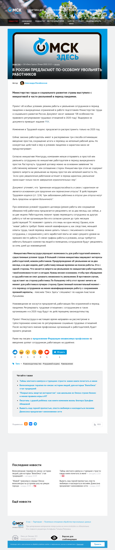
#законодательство (32, 363)
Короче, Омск (71, 22)
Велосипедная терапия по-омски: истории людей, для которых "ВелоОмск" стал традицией (31, 473)
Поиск (102, 15)
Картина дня (37, 10)
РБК (47, 121)
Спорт (81, 21)
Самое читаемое (78, 10)
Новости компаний (56, 10)
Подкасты (40, 21)
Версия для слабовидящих (69, 538)
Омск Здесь (14, 10)
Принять (97, 544)
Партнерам (37, 522)
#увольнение (67, 363)
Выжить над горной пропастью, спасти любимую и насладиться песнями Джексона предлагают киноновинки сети (80, 483)
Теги (17, 363)
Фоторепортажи (98, 10)
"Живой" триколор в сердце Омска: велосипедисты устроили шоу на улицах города (30, 483)
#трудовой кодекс (51, 363)
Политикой (80, 544)
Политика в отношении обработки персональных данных (67, 522)
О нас (28, 522)
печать (57, 64)
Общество (13, 21)
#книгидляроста (93, 21)
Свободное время (27, 22)
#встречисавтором (55, 21)
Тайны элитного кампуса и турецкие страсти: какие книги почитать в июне (58, 381)
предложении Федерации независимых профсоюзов (61, 338)
